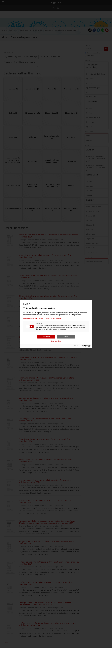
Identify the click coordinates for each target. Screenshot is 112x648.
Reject (66, 336)
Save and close (56, 341)
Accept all (46, 336)
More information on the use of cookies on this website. (42, 318)
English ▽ (26, 304)
